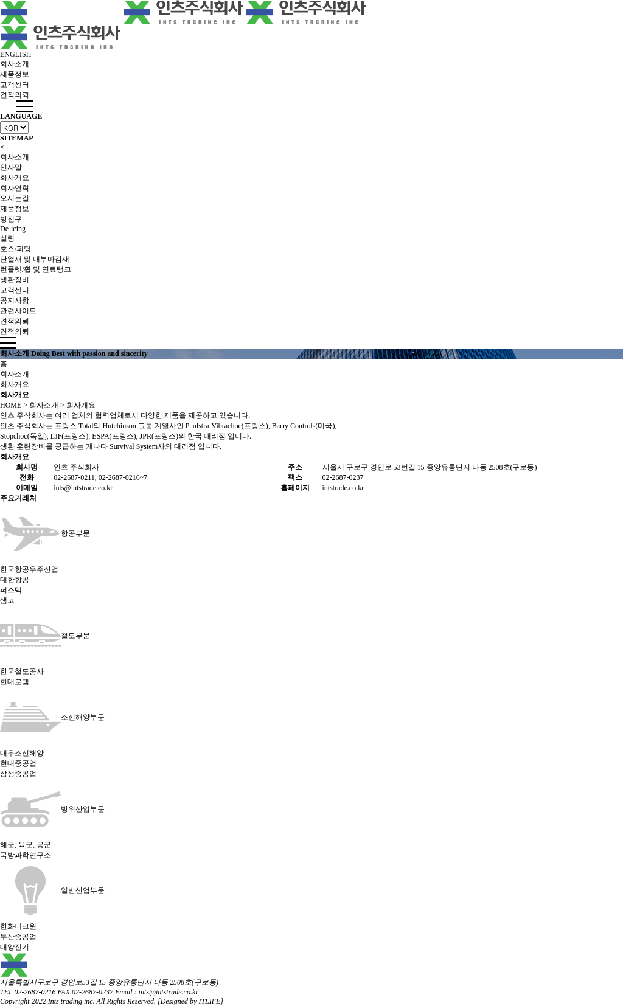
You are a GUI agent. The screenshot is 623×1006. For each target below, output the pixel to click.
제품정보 (14, 74)
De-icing (13, 228)
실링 (7, 238)
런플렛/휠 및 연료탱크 (35, 269)
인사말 (11, 167)
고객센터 (14, 84)
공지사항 (14, 300)
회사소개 (14, 64)
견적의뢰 (14, 95)
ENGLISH (15, 54)
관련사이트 (18, 311)
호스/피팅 (15, 249)
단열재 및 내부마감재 (34, 259)
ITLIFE (209, 1001)
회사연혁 (14, 188)
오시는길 (14, 198)
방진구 (11, 219)
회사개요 (14, 177)
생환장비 (14, 280)
